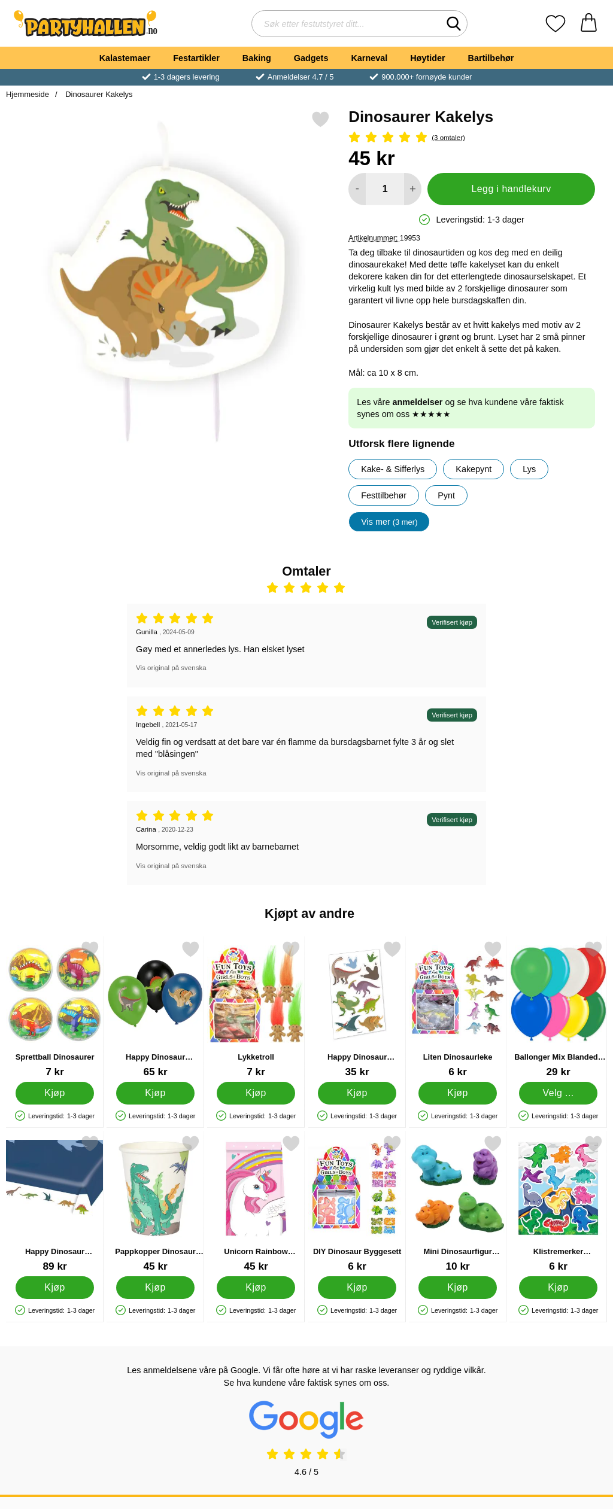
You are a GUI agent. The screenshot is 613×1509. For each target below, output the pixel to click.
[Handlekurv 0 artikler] (588, 23)
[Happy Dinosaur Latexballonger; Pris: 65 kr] (155, 1009)
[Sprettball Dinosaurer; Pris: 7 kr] (55, 1009)
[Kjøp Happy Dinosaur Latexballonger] (155, 1093)
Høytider (427, 58)
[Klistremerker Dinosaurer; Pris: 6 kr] (558, 1203)
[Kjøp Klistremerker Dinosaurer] (558, 1287)
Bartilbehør (491, 58)
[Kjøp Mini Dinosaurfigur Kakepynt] (457, 1287)
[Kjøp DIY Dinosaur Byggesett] (357, 1287)
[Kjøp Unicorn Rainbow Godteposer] (256, 1287)
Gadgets (311, 58)
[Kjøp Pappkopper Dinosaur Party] (155, 1287)
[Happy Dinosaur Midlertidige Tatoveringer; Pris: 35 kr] (357, 1009)
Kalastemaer (125, 58)
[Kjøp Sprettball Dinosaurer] (55, 1093)
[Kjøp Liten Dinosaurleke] (457, 1093)
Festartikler (196, 58)
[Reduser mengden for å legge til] (357, 189)
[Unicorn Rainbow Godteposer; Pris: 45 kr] (256, 1203)
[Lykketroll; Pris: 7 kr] (256, 1009)
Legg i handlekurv (511, 189)
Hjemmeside (27, 94)
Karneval (369, 58)
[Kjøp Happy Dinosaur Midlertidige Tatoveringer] (357, 1093)
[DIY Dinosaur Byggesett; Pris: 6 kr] (357, 1203)
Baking (256, 58)
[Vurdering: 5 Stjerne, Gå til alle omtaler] (471, 138)
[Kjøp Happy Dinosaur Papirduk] (55, 1287)
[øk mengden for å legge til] (412, 189)
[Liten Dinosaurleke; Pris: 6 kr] (457, 1009)
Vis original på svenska (171, 667)
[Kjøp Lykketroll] (256, 1093)
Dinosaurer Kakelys (98, 94)
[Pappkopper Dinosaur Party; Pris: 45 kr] (155, 1203)
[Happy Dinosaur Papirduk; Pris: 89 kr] (55, 1203)
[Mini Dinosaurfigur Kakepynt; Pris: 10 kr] (457, 1203)
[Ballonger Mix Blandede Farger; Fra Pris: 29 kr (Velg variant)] (558, 1009)
